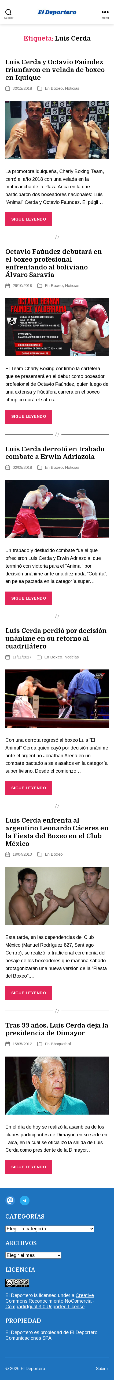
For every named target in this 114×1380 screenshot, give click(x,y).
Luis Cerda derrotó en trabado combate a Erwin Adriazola (54, 453)
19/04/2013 (22, 854)
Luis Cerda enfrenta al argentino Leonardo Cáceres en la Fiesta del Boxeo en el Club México (57, 832)
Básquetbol (61, 1044)
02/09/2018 (22, 467)
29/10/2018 (22, 285)
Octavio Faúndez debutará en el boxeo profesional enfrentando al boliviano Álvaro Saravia (53, 263)
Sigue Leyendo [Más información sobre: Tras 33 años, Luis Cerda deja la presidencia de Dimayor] (28, 1167)
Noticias (72, 88)
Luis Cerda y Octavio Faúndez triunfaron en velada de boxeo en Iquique (55, 69)
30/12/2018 (22, 88)
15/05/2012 (22, 1044)
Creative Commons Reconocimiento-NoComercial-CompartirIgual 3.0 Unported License (49, 1301)
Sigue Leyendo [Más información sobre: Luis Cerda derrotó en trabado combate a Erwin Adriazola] (28, 598)
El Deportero (19, 1295)
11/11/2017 (22, 657)
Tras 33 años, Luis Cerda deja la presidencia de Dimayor (56, 1029)
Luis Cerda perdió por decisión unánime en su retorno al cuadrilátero (56, 638)
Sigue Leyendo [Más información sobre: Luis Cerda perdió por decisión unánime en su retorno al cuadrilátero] (28, 788)
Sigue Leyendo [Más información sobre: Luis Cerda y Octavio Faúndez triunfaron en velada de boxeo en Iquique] (28, 219)
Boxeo (57, 88)
